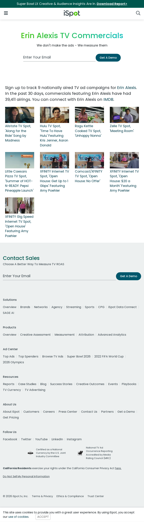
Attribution (86, 335)
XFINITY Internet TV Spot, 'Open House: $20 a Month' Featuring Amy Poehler (124, 181)
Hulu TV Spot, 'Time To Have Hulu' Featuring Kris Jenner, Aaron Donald (54, 135)
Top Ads (9, 356)
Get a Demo (126, 412)
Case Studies (27, 384)
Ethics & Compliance (70, 496)
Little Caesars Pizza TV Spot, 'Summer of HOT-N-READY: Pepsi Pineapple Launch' (19, 181)
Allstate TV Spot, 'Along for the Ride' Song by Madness (18, 133)
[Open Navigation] (6, 13)
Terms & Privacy (42, 496)
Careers (49, 412)
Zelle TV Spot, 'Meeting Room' (122, 128)
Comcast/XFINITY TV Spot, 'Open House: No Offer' (88, 176)
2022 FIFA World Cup (109, 356)
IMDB (108, 99)
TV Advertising (35, 390)
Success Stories (61, 384)
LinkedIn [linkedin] (57, 439)
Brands (25, 307)
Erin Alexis (126, 87)
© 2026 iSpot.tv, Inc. (15, 496)
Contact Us (89, 412)
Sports (89, 307)
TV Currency (12, 390)
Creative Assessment (35, 335)
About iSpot (11, 412)
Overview (9, 307)
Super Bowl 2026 (79, 356)
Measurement (65, 335)
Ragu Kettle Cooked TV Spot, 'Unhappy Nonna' (88, 131)
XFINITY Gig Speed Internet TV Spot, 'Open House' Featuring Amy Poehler (19, 226)
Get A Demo (108, 58)
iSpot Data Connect (122, 307)
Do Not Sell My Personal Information (26, 476)
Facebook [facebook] (10, 439)
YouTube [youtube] (41, 439)
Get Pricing (11, 417)
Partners (107, 412)
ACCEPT (43, 517)
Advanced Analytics (112, 335)
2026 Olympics (13, 362)
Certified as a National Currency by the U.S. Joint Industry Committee (51, 453)
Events (113, 384)
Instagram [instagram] (74, 439)
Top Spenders (28, 356)
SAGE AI (8, 313)
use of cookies (18, 517)
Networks (41, 307)
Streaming (73, 307)
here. (118, 468)
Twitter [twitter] (26, 439)
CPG (101, 307)
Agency (56, 307)
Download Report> (112, 4)
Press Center (68, 412)
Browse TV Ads (52, 356)
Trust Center (95, 496)
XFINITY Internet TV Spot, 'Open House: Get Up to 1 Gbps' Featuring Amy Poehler (54, 181)
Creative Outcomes (90, 384)
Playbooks (129, 384)
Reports (8, 384)
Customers (31, 412)
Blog (43, 384)
